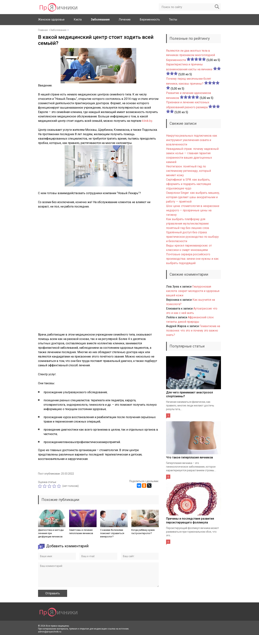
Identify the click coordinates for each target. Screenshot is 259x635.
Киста (78, 19)
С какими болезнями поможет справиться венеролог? (112, 533)
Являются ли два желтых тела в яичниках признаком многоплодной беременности (190, 55)
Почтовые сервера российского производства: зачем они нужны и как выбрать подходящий (192, 259)
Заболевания (100, 19)
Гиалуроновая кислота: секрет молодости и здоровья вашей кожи (192, 291)
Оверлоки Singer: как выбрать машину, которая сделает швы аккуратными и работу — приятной (193, 197)
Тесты (173, 19)
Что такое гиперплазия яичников (189, 457)
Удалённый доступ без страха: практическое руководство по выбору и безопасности (192, 237)
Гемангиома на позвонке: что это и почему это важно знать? (193, 330)
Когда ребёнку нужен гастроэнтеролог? (143, 532)
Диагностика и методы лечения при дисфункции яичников (51, 533)
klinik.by (147, 121)
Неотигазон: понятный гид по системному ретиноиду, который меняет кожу (188, 171)
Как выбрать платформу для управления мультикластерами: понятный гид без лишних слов (187, 223)
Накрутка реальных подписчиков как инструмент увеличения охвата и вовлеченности (191, 140)
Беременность (150, 19)
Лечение (125, 19)
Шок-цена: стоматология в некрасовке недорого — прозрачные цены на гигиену (192, 210)
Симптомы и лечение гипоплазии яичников (81, 532)
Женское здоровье (51, 19)
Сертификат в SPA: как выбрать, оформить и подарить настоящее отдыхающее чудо (188, 184)
